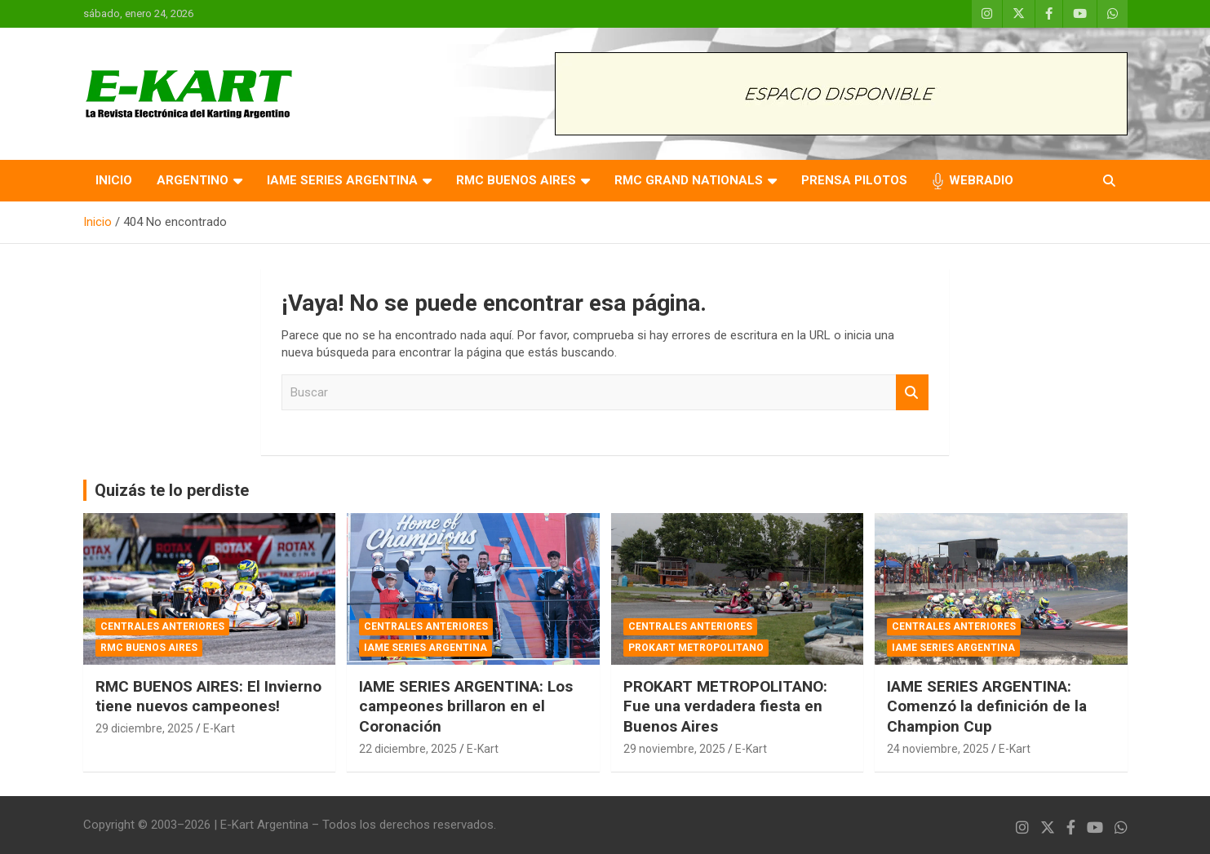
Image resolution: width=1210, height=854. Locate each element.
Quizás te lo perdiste (172, 490)
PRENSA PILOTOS (854, 180)
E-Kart (219, 728)
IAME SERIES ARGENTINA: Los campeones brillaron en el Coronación (466, 706)
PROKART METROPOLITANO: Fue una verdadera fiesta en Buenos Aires (725, 706)
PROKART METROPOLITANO (696, 647)
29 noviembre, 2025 (674, 748)
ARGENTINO (192, 180)
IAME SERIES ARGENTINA (342, 180)
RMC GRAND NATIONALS (688, 180)
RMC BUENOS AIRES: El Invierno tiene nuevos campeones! (208, 696)
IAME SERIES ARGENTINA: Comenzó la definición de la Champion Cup (987, 706)
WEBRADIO (981, 180)
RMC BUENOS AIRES (516, 180)
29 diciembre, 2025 (144, 728)
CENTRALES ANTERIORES (162, 626)
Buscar (912, 392)
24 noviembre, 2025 (938, 748)
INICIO (113, 180)
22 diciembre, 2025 (408, 748)
